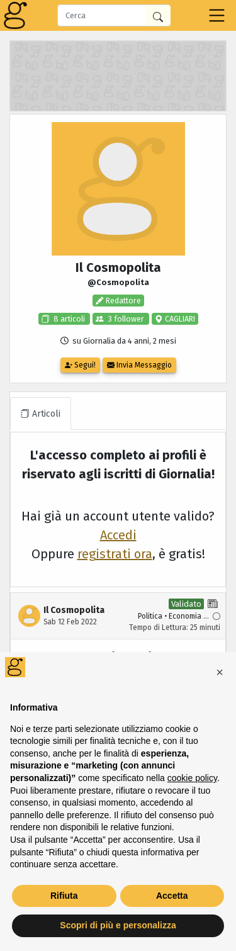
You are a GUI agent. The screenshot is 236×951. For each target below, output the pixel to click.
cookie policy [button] (192, 778)
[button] (220, 672)
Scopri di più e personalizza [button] (118, 925)
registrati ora (114, 553)
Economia (185, 616)
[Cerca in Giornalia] (158, 15)
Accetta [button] (172, 896)
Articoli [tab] (40, 413)
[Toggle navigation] (217, 15)
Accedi (118, 535)
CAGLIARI (179, 319)
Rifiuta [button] (64, 896)
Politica (150, 616)
